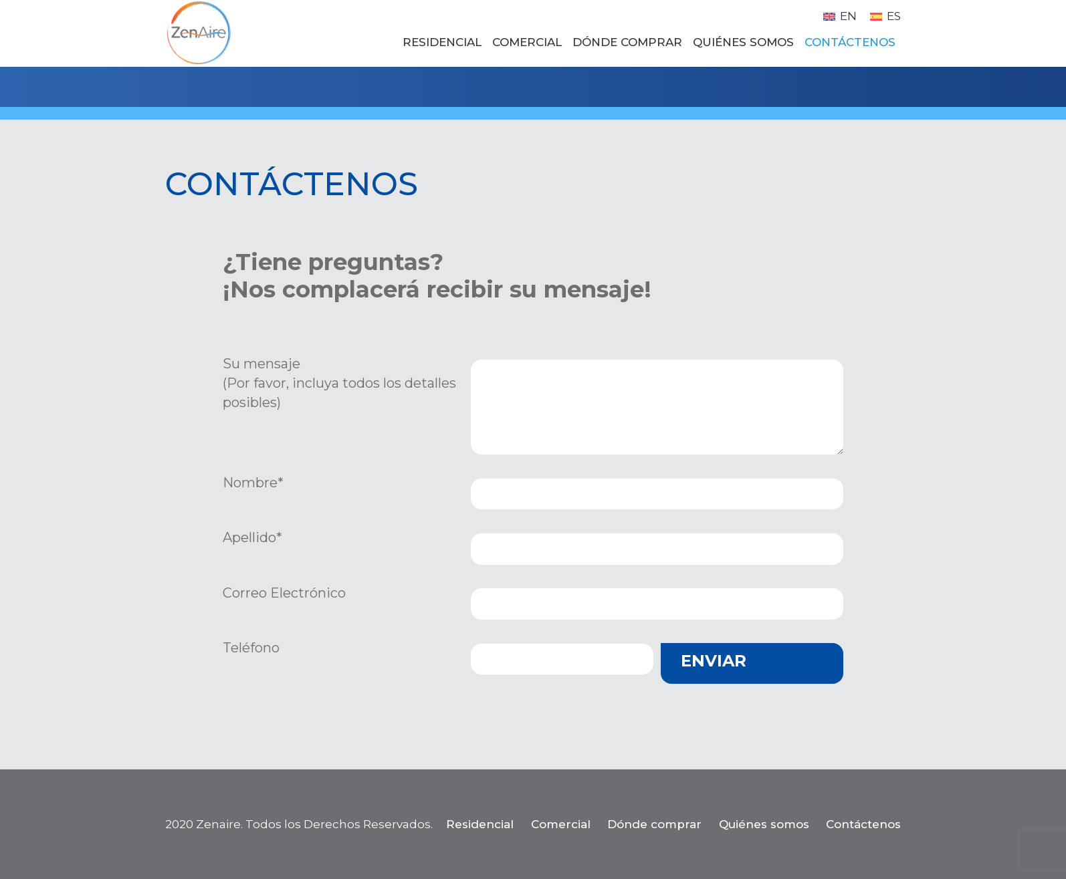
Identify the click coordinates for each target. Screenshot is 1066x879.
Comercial (561, 824)
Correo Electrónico (284, 593)
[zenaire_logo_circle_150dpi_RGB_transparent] (198, 33)
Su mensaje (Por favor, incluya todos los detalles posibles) (339, 383)
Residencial (480, 824)
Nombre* (253, 483)
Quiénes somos (764, 824)
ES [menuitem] (894, 16)
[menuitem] (840, 16)
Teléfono (251, 648)
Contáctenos (863, 824)
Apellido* (252, 537)
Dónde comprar (654, 824)
